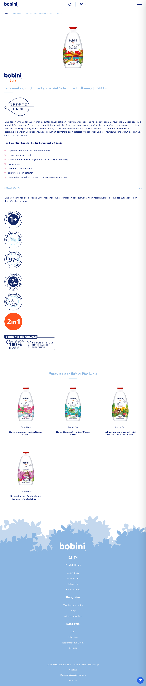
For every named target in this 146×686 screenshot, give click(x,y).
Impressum (73, 680)
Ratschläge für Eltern (73, 642)
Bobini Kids (73, 578)
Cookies (73, 670)
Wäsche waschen (73, 616)
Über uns (73, 637)
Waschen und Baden (73, 605)
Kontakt (73, 648)
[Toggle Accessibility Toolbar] (140, 680)
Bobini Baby (73, 573)
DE (81, 4)
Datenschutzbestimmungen (73, 675)
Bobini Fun (26, 427)
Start (73, 631)
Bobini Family (73, 589)
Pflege (73, 610)
